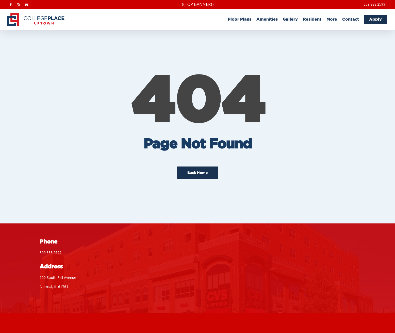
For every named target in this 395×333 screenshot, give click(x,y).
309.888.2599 (50, 252)
